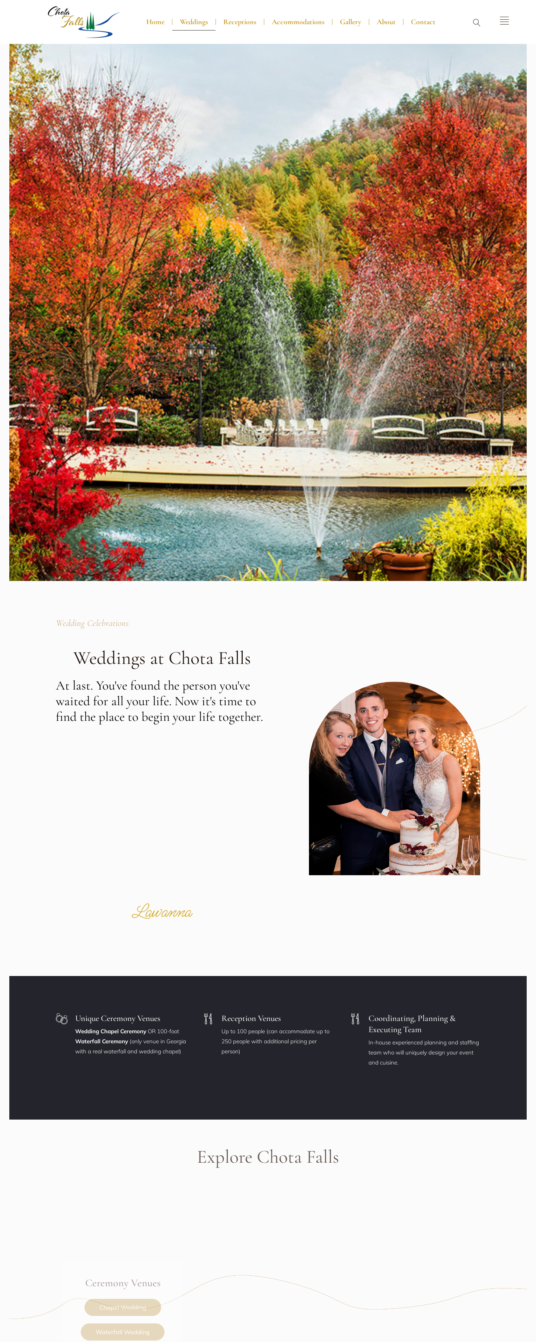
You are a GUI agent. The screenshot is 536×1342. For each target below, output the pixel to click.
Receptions (239, 21)
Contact (423, 21)
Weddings (194, 21)
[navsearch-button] (476, 23)
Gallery (350, 21)
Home (155, 21)
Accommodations (298, 21)
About (386, 21)
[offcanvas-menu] (504, 21)
